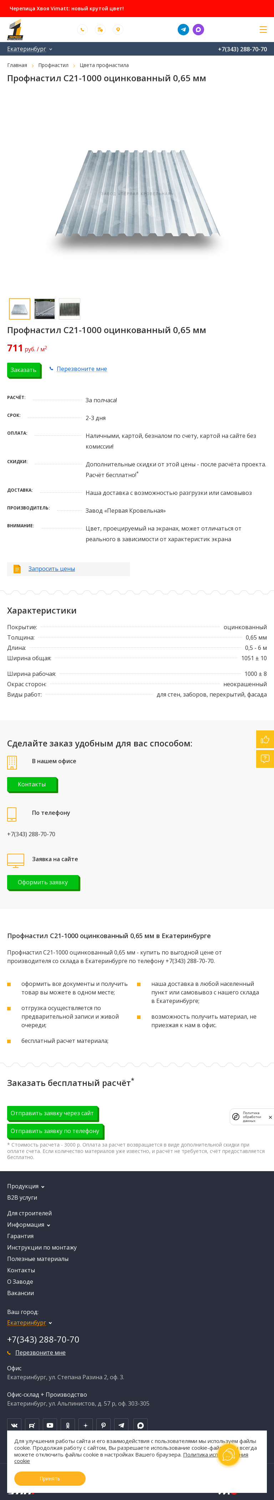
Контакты (32, 784)
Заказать (23, 370)
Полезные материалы (37, 1259)
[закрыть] (270, 1117)
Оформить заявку (43, 882)
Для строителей (29, 1213)
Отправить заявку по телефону (55, 1131)
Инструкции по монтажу (42, 1247)
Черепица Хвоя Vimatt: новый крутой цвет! (67, 8)
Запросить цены (52, 569)
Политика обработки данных (252, 1117)
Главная (17, 65)
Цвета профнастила (104, 65)
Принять (50, 1478)
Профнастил (53, 65)
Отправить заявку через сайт (52, 1113)
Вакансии (20, 1293)
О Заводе (20, 1282)
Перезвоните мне (82, 369)
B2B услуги (22, 1197)
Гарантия (20, 1236)
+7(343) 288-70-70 (242, 49)
